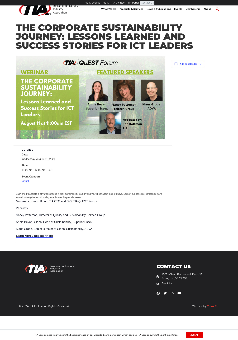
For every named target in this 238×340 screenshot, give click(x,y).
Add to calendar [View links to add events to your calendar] (188, 87)
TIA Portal (133, 2)
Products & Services (134, 14)
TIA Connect (118, 2)
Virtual (25, 204)
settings (173, 335)
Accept (194, 335)
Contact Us (147, 2)
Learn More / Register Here (34, 259)
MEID (106, 2)
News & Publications (162, 14)
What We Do (111, 14)
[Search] (219, 14)
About (210, 14)
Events (181, 14)
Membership (196, 14)
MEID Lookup (92, 2)
